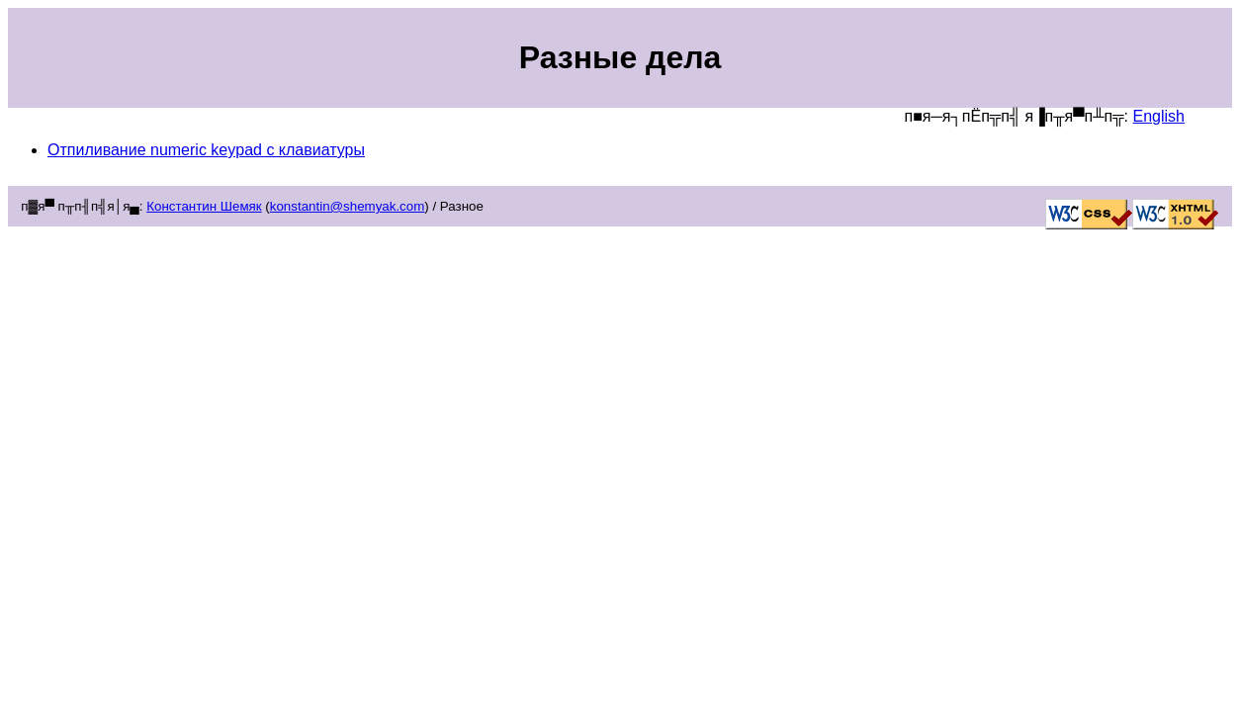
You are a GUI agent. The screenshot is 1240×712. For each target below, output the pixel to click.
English (1159, 116)
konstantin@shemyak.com (347, 206)
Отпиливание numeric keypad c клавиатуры (206, 149)
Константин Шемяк (203, 206)
